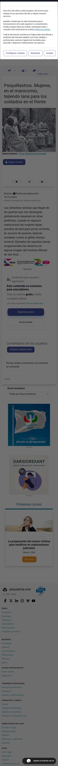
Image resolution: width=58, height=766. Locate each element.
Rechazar (35, 53)
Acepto (49, 53)
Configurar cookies (15, 53)
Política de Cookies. (43, 29)
